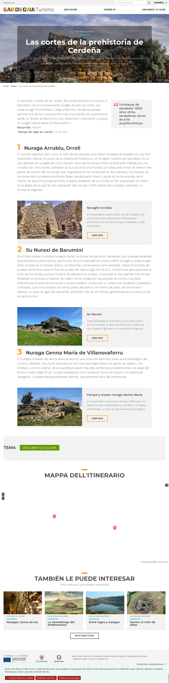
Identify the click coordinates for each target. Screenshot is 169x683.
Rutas (13, 86)
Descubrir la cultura (84, 32)
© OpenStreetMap (149, 562)
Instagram (27, 2)
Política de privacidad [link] (69, 678)
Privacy (121, 656)
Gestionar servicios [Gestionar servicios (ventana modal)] (46, 678)
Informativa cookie (137, 656)
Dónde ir (109, 9)
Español (159, 2)
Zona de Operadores (105, 656)
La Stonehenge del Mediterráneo (61, 623)
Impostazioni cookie (84, 659)
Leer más (97, 235)
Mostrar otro (84, 635)
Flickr (32, 2)
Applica (149, 3)
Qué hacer (70, 9)
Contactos (102, 659)
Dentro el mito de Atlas (142, 623)
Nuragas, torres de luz (22, 622)
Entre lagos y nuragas (104, 622)
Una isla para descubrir (58, 616)
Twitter (22, 2)
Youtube (37, 2)
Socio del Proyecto (82, 656)
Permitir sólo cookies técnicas (153, 664)
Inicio (6, 86)
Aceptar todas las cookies (19, 678)
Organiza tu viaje (153, 9)
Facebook (18, 2)
